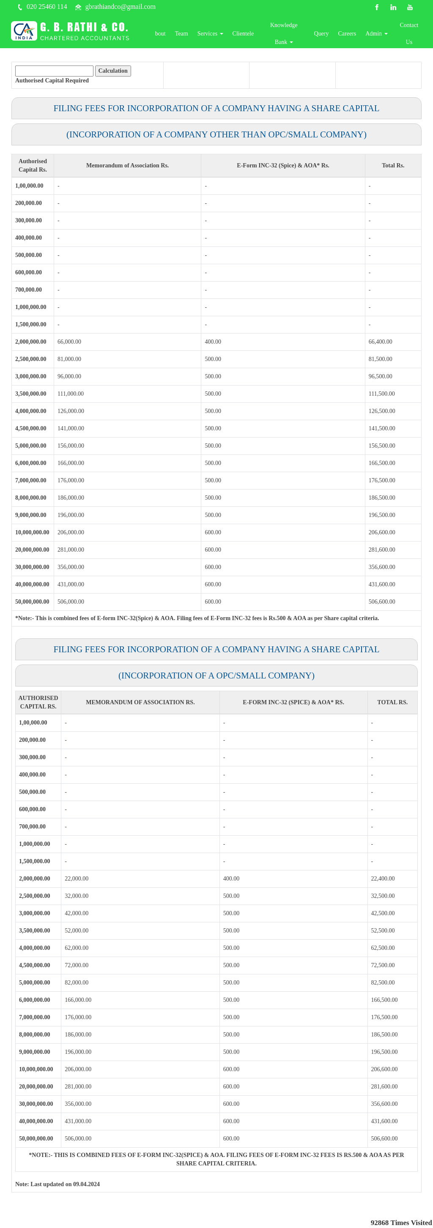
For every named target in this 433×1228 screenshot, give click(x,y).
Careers (352, 35)
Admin (381, 35)
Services (226, 35)
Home (150, 35)
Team (197, 35)
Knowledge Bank (294, 35)
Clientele (259, 35)
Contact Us (411, 35)
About (174, 35)
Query (325, 35)
